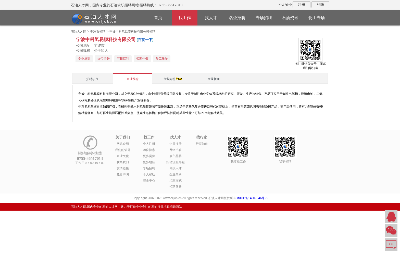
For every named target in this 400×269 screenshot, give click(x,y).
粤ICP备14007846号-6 (252, 198)
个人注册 (149, 144)
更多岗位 (149, 156)
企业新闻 (213, 79)
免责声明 (123, 174)
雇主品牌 (175, 156)
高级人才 (175, 168)
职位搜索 (149, 150)
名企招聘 (237, 18)
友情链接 (123, 168)
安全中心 (149, 180)
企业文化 (123, 156)
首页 (158, 18)
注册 (301, 5)
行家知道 (202, 144)
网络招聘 (175, 150)
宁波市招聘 (97, 31)
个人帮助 (149, 174)
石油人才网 (78, 31)
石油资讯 (290, 18)
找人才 (211, 18)
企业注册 (175, 144)
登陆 (320, 5)
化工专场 (316, 18)
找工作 (185, 18)
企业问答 (169, 79)
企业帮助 (175, 174)
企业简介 (133, 79)
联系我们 (123, 162)
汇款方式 (175, 180)
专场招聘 (264, 18)
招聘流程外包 (175, 162)
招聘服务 (175, 186)
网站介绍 (123, 144)
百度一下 (145, 40)
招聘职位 (92, 79)
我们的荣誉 (122, 150)
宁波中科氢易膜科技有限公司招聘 (132, 31)
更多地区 (149, 162)
